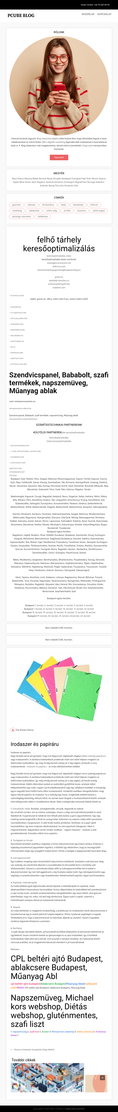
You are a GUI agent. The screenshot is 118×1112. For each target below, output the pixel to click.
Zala (76, 185)
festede (13, 475)
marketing (17, 210)
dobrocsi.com (59, 266)
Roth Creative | (67, 1109)
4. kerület (68, 605)
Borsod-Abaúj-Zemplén (50, 178)
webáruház (34, 210)
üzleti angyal (99, 210)
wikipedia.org (17, 353)
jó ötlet (67, 210)
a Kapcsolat (87, 145)
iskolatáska (78, 205)
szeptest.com (59, 287)
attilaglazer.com (19, 318)
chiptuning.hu (17, 341)
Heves (28, 182)
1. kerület (39, 605)
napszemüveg (20, 1031)
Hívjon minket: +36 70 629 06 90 (95, 5)
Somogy (91, 182)
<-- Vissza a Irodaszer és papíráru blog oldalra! (32, 1049)
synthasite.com (18, 463)
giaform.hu (16, 307)
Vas (62, 185)
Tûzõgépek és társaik (23, 840)
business (81, 210)
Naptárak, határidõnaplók (25, 882)
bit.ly (13, 347)
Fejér (84, 178)
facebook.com (17, 457)
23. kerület (85, 616)
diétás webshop (85, 1031)
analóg (93, 763)
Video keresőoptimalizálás (59, 441)
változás (31, 205)
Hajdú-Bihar (19, 182)
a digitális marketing (55, 142)
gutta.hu (59, 277)
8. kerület (47, 609)
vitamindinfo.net (17, 472)
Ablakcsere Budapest (53, 983)
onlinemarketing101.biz (59, 284)
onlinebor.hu (17, 336)
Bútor (20, 987)
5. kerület (78, 605)
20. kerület (53, 616)
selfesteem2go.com (20, 446)
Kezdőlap (88, 14)
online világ (51, 210)
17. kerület (80, 612)
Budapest (67, 178)
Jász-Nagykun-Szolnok (42, 182)
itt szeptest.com (18, 313)
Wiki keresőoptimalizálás (73, 432)
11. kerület (78, 609)
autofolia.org (17, 296)
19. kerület (42, 616)
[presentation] (102, 1077)
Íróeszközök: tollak (21, 809)
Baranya (28, 178)
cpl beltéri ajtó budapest (25, 983)
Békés (36, 178)
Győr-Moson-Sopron (96, 178)
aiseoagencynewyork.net (59, 263)
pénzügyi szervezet (21, 216)
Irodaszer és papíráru (37, 766)
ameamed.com (17, 324)
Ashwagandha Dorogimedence (23, 419)
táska (63, 205)
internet (94, 205)
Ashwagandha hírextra (20, 409)
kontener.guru (18, 330)
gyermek (16, 205)
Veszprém (69, 185)
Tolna (57, 185)
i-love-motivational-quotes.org (26, 451)
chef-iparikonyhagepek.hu (22, 402)
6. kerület (88, 605)
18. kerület (90, 612)
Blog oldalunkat (44, 138)
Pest (84, 182)
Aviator (45, 1031)
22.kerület (74, 616)
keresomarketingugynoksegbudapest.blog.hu (59, 270)
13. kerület (37, 612)
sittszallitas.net (19, 364)
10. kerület (68, 609)
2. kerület (49, 605)
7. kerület (38, 609)
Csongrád (76, 178)
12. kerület (89, 609)
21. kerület (64, 616)
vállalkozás (43, 216)
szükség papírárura (97, 756)
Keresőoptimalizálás (58, 438)
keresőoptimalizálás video (59, 256)
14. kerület (48, 612)
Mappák (16, 907)
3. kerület (58, 605)
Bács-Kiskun (18, 178)
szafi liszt (34, 1031)
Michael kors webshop (63, 1031)
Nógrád (78, 182)
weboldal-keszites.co (59, 280)
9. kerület (57, 609)
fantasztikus (48, 205)
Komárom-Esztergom (64, 182)
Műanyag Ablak (75, 983)
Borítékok (17, 928)
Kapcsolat (105, 14)
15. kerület (58, 612)
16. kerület (69, 612)
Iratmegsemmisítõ (21, 858)
